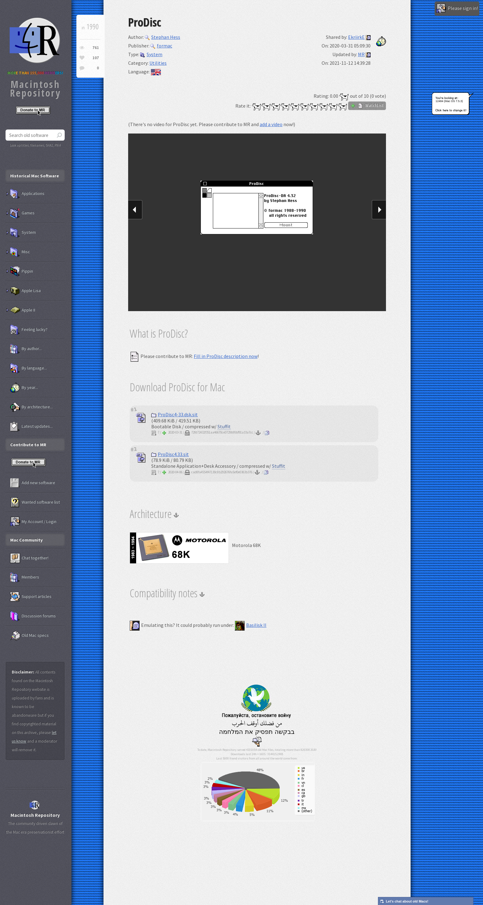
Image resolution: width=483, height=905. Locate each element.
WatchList (367, 105)
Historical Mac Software (34, 176)
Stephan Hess (162, 37)
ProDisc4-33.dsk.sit (174, 414)
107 (95, 58)
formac (161, 46)
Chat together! (29, 558)
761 (95, 48)
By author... (26, 349)
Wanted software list (35, 502)
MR (361, 54)
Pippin (21, 271)
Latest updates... (31, 426)
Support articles (30, 597)
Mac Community (26, 540)
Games (22, 213)
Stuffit (224, 426)
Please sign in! (457, 9)
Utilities (158, 63)
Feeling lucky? (28, 330)
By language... (28, 368)
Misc (20, 252)
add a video (271, 124)
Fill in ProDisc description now (226, 356)
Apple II (22, 310)
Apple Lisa (25, 291)
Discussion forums (33, 616)
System (151, 54)
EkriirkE (356, 37)
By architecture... (31, 407)
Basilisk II (250, 625)
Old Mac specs (29, 635)
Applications (27, 194)
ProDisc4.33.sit (170, 454)
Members (24, 577)
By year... (24, 388)
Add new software (32, 483)
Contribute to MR (28, 444)
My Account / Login (33, 522)
